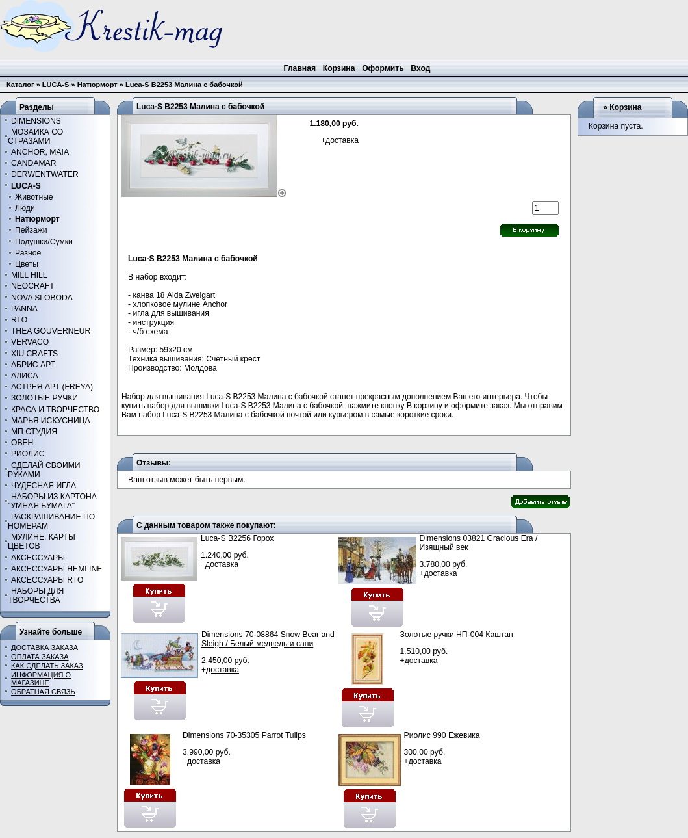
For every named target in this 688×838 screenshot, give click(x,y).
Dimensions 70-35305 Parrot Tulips (244, 735)
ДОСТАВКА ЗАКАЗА (44, 647)
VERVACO (30, 342)
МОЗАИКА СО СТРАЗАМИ (35, 136)
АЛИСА (24, 375)
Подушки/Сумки (44, 241)
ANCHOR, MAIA (40, 152)
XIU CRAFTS (34, 353)
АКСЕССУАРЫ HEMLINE (56, 568)
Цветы (26, 263)
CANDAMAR (34, 163)
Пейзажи (31, 230)
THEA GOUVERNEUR (50, 330)
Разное (28, 252)
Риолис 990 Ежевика (442, 735)
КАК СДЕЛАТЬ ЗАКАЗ (47, 666)
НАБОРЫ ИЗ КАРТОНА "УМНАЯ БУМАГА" (52, 501)
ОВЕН (22, 442)
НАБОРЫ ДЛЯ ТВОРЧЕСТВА (36, 595)
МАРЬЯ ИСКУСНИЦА (50, 420)
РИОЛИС (28, 453)
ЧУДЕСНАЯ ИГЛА (43, 485)
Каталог (20, 84)
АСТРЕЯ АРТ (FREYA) (52, 386)
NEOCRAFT (33, 286)
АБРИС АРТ (33, 364)
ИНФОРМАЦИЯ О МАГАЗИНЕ (41, 679)
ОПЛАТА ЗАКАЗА (40, 657)
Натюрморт (97, 84)
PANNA (24, 308)
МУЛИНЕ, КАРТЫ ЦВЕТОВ (41, 541)
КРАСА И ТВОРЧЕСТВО (55, 409)
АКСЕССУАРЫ (38, 557)
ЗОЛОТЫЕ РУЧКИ (44, 397)
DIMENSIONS (36, 120)
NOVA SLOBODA (42, 297)
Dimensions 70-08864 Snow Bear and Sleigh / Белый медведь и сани (268, 639)
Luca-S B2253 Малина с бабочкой (184, 84)
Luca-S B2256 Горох (237, 538)
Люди (25, 208)
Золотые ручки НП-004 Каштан (456, 634)
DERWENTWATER (45, 174)
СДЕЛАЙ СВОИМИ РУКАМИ (44, 470)
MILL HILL (29, 275)
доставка (342, 140)
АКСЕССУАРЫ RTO (47, 579)
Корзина (625, 107)
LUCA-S (56, 84)
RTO (19, 319)
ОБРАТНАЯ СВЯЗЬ (43, 692)
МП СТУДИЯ (34, 431)
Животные (34, 197)
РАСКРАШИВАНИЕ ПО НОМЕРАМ (51, 521)
